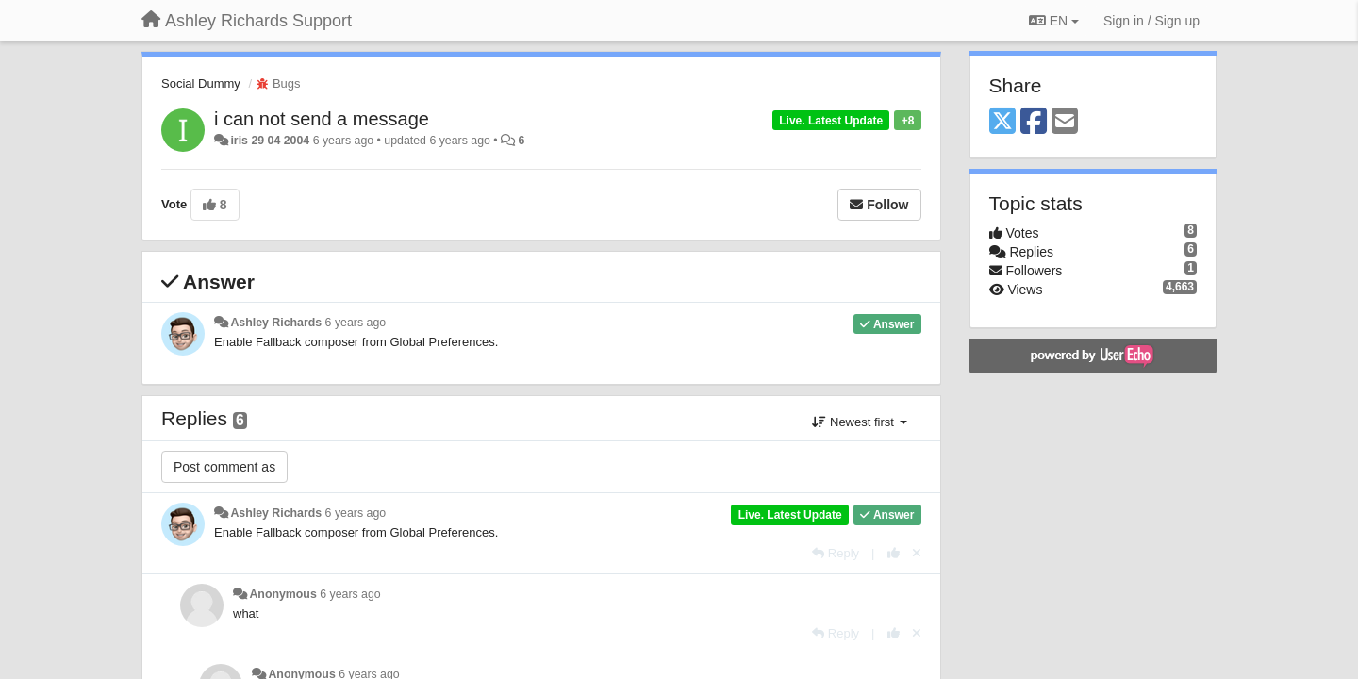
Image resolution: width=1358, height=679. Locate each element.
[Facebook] (1033, 122)
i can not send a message (321, 118)
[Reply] (835, 553)
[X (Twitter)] (1002, 122)
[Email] (1065, 122)
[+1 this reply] (893, 553)
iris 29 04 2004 (269, 140)
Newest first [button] (859, 422)
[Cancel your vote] (916, 553)
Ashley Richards (276, 322)
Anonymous (282, 594)
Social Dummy (200, 83)
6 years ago (356, 322)
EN (1054, 20)
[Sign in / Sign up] (1151, 21)
